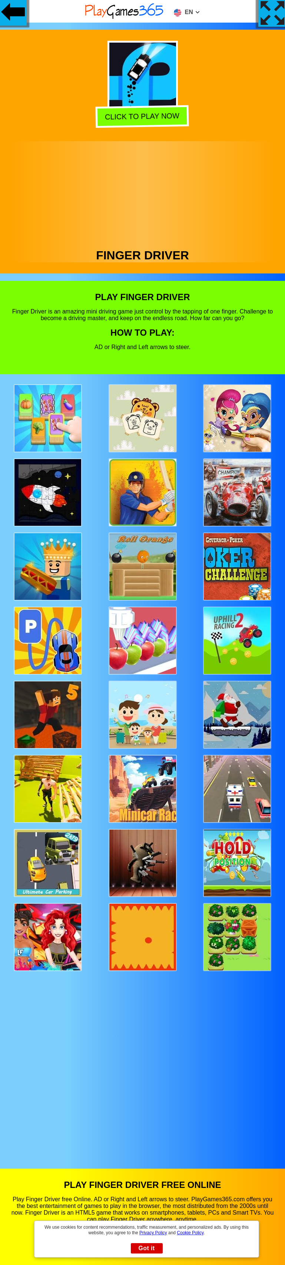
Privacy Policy (153, 1232)
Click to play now (143, 116)
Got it (146, 1248)
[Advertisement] (143, 193)
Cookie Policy (190, 1232)
